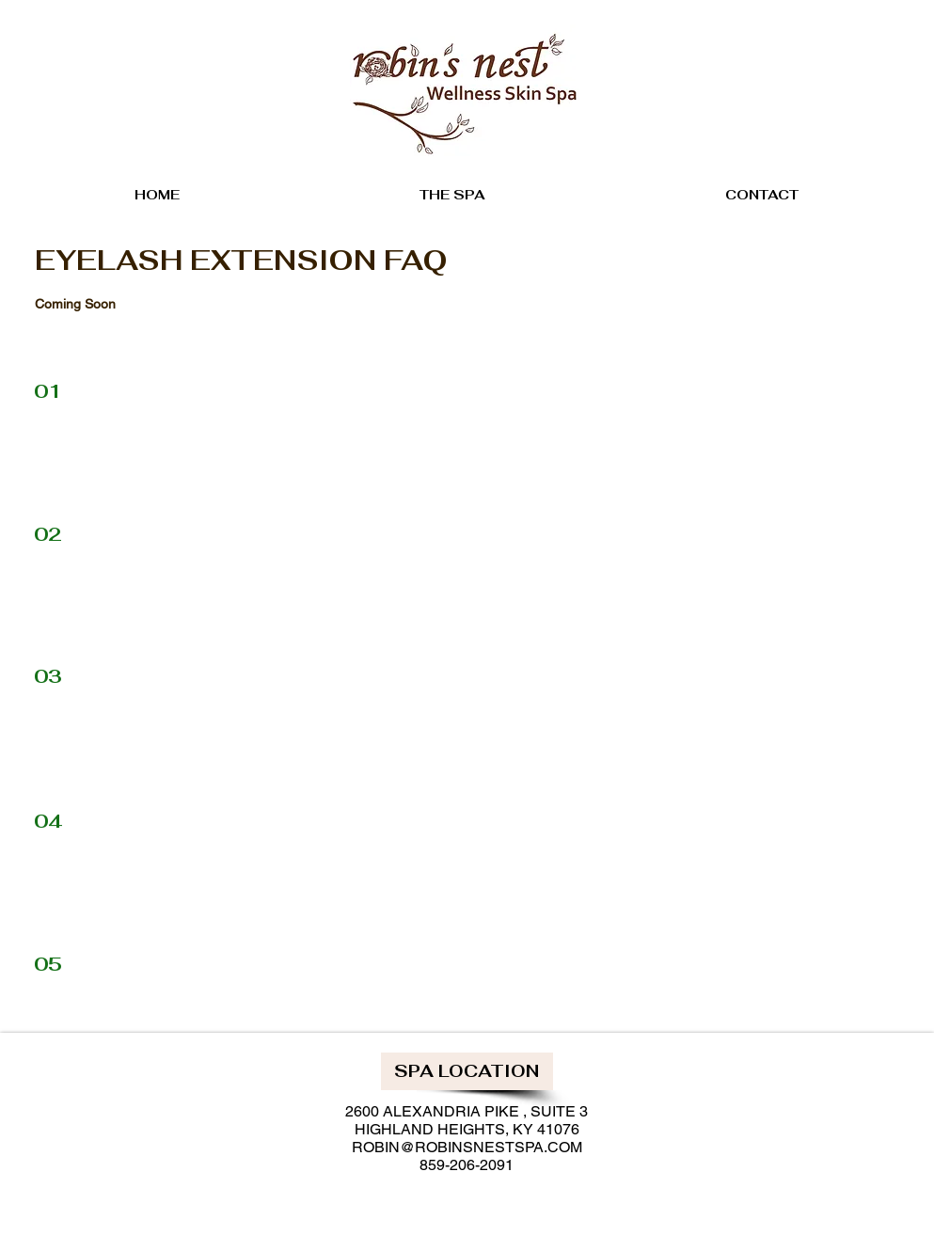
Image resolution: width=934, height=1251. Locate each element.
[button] (467, 1071)
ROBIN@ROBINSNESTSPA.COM (467, 1147)
